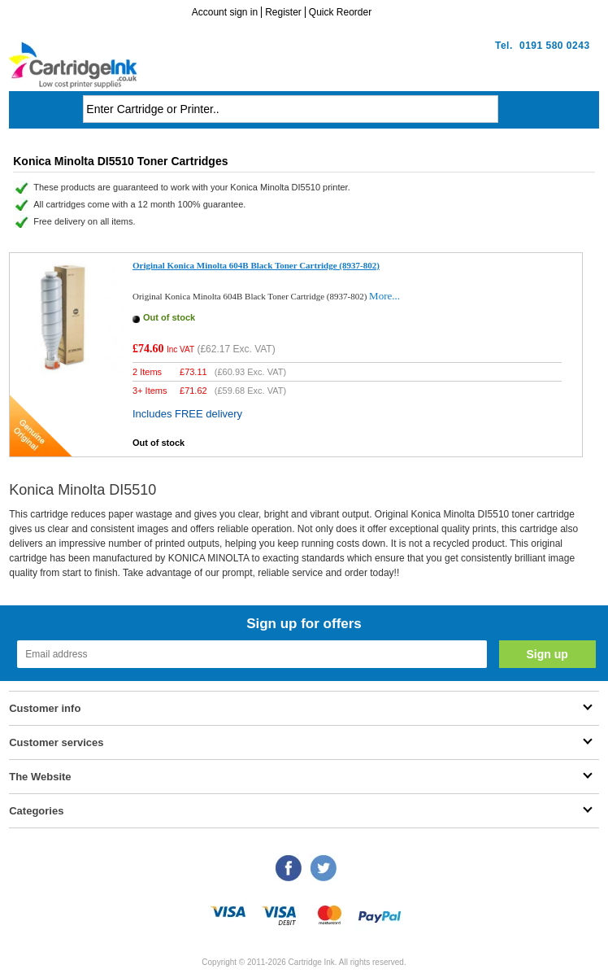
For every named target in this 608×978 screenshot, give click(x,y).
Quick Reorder (340, 12)
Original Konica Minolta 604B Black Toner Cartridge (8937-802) (256, 265)
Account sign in (225, 12)
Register (283, 12)
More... (384, 296)
